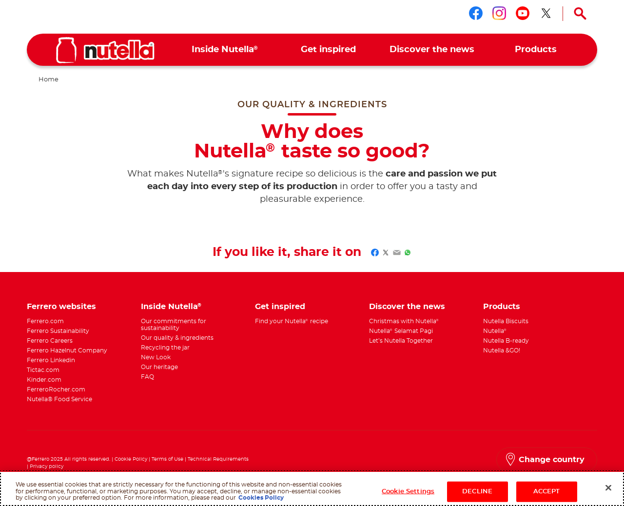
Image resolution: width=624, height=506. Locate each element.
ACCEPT (546, 491)
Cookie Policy (131, 459)
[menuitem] (225, 50)
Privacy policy (46, 466)
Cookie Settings (408, 491)
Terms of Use (167, 459)
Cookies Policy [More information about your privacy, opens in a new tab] (261, 498)
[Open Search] (580, 13)
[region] (312, 488)
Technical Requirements (218, 459)
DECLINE (477, 491)
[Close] (608, 488)
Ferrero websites (61, 307)
